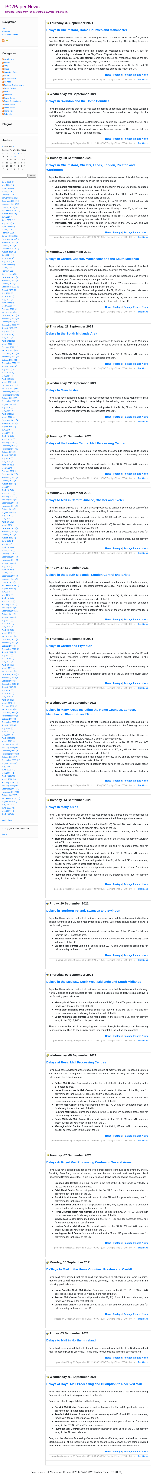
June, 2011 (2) (8, 658)
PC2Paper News (22, 6)
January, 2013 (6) (9, 608)
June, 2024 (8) (8, 258)
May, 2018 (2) (7, 461)
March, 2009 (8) (8, 741)
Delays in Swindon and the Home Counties (77, 101)
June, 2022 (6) (8, 334)
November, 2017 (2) (10, 477)
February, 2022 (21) (10, 347)
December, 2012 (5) (10, 611)
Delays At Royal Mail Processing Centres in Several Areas (89, 1162)
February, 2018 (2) (9, 471)
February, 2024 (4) (9, 271)
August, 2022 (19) (9, 328)
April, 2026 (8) (8, 188)
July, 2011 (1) (7, 655)
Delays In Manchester (62, 390)
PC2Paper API (10, 79)
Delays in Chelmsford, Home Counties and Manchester (86, 30)
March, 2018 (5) (8, 468)
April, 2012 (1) (8, 630)
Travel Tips (8, 111)
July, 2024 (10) (8, 255)
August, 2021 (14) (9, 366)
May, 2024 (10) (8, 261)
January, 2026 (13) (10, 198)
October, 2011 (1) (9, 646)
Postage (7, 82)
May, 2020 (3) (7, 411)
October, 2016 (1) (9, 509)
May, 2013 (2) (7, 595)
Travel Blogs (9, 98)
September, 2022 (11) (11, 325)
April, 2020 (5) (8, 414)
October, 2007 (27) (9, 795)
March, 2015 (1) (8, 550)
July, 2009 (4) (7, 728)
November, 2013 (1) (10, 579)
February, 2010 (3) (9, 706)
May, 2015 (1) (7, 544)
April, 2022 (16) (8, 341)
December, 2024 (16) (10, 239)
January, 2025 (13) (10, 236)
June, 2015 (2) (8, 541)
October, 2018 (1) (9, 452)
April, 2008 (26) (8, 776)
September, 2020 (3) (10, 401)
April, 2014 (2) (8, 569)
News (6, 75)
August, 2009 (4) (9, 725)
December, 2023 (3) (10, 277)
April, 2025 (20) (8, 226)
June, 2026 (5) (8, 182)
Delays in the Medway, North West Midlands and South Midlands (93, 981)
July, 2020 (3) (7, 407)
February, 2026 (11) (10, 195)
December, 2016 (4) (10, 503)
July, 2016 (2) (7, 515)
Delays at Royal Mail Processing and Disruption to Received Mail (94, 1384)
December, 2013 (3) (10, 576)
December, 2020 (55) (10, 392)
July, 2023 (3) (7, 293)
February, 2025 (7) (9, 233)
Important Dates (11, 72)
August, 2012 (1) (9, 617)
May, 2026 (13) (8, 185)
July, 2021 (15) (8, 369)
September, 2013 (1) (10, 585)
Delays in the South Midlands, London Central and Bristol (88, 574)
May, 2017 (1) (7, 487)
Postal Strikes (10, 88)
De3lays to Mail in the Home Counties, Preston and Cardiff (89, 1269)
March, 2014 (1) (8, 573)
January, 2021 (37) (10, 388)
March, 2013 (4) (8, 601)
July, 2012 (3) (7, 620)
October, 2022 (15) (9, 322)
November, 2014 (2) (10, 560)
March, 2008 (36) (9, 779)
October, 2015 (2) (9, 535)
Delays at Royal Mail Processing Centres (76, 1062)
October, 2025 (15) (9, 207)
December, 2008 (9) (10, 751)
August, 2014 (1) (9, 563)
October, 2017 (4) (9, 481)
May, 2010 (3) (7, 697)
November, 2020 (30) (11, 395)
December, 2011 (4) (10, 639)
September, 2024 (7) (10, 249)
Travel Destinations (12, 101)
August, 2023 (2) (9, 290)
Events (7, 62)
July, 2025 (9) (7, 217)
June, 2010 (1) (8, 693)
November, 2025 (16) (11, 204)
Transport (8, 95)
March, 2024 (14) (9, 268)
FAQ (5, 66)
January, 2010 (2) (9, 709)
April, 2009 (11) (8, 738)
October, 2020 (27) (9, 398)
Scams (7, 91)
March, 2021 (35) (9, 382)
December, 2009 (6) (10, 712)
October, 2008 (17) (9, 757)
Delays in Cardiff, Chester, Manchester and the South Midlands (92, 258)
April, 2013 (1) (8, 598)
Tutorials (8, 114)
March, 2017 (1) (8, 493)
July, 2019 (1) (7, 430)
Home (4, 28)
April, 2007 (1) (8, 814)
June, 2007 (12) (8, 808)
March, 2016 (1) (8, 525)
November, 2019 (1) (10, 423)
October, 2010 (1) (9, 681)
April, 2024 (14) (8, 264)
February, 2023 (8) (9, 309)
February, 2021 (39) (10, 385)
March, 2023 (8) (8, 306)
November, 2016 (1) (10, 506)
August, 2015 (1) (9, 538)
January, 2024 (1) (9, 274)
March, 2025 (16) (9, 230)
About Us (6, 31)
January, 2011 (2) (9, 671)
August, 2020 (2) (9, 404)
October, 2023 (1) (9, 284)
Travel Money (10, 104)
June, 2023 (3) (8, 296)
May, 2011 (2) (7, 662)
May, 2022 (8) (7, 337)
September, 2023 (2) (10, 287)
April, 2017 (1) (8, 490)
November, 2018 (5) (10, 449)
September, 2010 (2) (10, 684)
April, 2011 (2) (8, 665)
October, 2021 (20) (9, 360)
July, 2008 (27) (8, 766)
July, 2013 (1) (7, 592)
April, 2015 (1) (8, 547)
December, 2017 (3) (10, 474)
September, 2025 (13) (11, 210)
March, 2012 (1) (8, 633)
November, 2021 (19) (11, 357)
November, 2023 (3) (10, 280)
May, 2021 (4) (7, 376)
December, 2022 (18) (10, 315)
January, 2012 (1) (9, 636)
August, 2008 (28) (9, 763)
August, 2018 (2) (9, 455)
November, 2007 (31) (11, 792)
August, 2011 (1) (9, 652)
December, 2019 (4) (10, 420)
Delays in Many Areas (62, 807)
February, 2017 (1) (9, 496)
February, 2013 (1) (9, 604)
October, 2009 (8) (9, 719)
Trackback (143, 79)
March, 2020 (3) (8, 417)
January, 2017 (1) (9, 500)
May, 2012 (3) (7, 627)
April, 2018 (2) (8, 465)
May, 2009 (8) (7, 735)
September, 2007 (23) (11, 798)
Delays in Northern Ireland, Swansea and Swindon (83, 910)
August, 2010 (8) (9, 687)
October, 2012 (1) (9, 614)
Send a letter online (10, 34)
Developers (9, 59)
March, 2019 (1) (8, 439)
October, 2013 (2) (9, 582)
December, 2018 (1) (10, 446)
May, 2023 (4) (7, 299)
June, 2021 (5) (8, 372)
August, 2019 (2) (9, 427)
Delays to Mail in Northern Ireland (71, 1340)
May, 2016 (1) (7, 519)
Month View (7, 820)
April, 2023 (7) (8, 303)
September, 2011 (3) (10, 649)
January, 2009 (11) (10, 747)
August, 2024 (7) (9, 252)
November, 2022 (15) (11, 318)
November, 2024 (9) (10, 242)
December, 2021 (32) (10, 353)
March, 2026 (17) (9, 191)
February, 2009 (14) (10, 744)
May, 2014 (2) (7, 566)
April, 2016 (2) (8, 522)
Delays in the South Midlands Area (71, 333)
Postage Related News (13, 85)
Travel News (9, 107)
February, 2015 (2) (9, 554)
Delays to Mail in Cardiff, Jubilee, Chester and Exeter (85, 500)
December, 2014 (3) (10, 557)
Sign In (4, 834)
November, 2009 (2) (10, 716)
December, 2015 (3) (10, 528)
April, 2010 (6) (8, 700)
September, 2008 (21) (11, 760)
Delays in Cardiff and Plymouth (69, 645)
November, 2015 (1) (10, 531)
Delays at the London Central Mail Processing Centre (85, 443)
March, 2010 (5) (8, 703)
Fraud (6, 69)
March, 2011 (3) (8, 668)
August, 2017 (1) (9, 484)
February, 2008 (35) (10, 782)
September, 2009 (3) (10, 722)
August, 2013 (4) (9, 589)
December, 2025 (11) (10, 201)
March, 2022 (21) (9, 344)
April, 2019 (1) (8, 436)
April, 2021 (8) (8, 379)
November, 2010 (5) (10, 677)
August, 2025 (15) (9, 214)
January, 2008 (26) (10, 786)
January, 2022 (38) (10, 350)
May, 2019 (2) (7, 433)
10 (15, 156)
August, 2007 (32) (9, 801)
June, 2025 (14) (8, 220)
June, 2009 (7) (8, 732)
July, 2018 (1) (7, 458)
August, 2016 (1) (9, 512)
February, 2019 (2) (9, 442)
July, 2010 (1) (7, 690)
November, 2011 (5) (10, 642)
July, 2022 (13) (8, 331)
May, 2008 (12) (8, 773)
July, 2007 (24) (8, 805)
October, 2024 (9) (9, 245)
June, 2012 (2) (8, 623)
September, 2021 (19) (11, 363)
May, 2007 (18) (8, 811)
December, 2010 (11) (10, 674)
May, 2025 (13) (8, 223)
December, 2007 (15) (10, 789)
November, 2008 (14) (11, 754)
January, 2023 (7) (9, 312)
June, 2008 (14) (8, 770)
